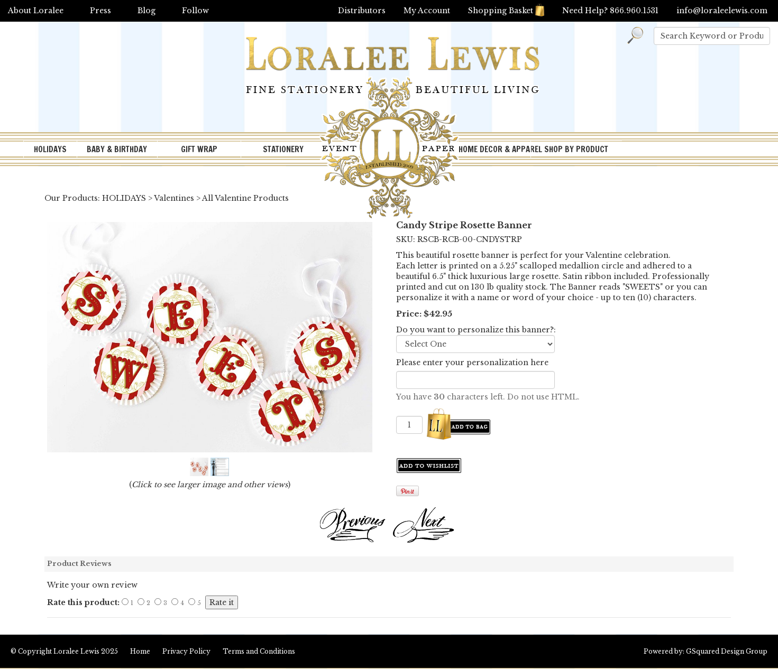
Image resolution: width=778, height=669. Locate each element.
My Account (427, 10)
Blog (146, 10)
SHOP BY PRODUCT (576, 149)
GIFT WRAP (199, 149)
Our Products (71, 198)
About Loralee (35, 10)
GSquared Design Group (726, 651)
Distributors (362, 10)
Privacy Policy (186, 651)
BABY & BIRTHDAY (117, 149)
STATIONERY (283, 149)
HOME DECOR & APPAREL (494, 149)
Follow (195, 10)
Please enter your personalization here (472, 362)
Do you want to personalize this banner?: (476, 329)
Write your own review (92, 585)
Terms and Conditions (259, 651)
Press (100, 10)
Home (140, 651)
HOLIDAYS (50, 149)
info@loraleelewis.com (721, 10)
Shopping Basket (506, 10)
